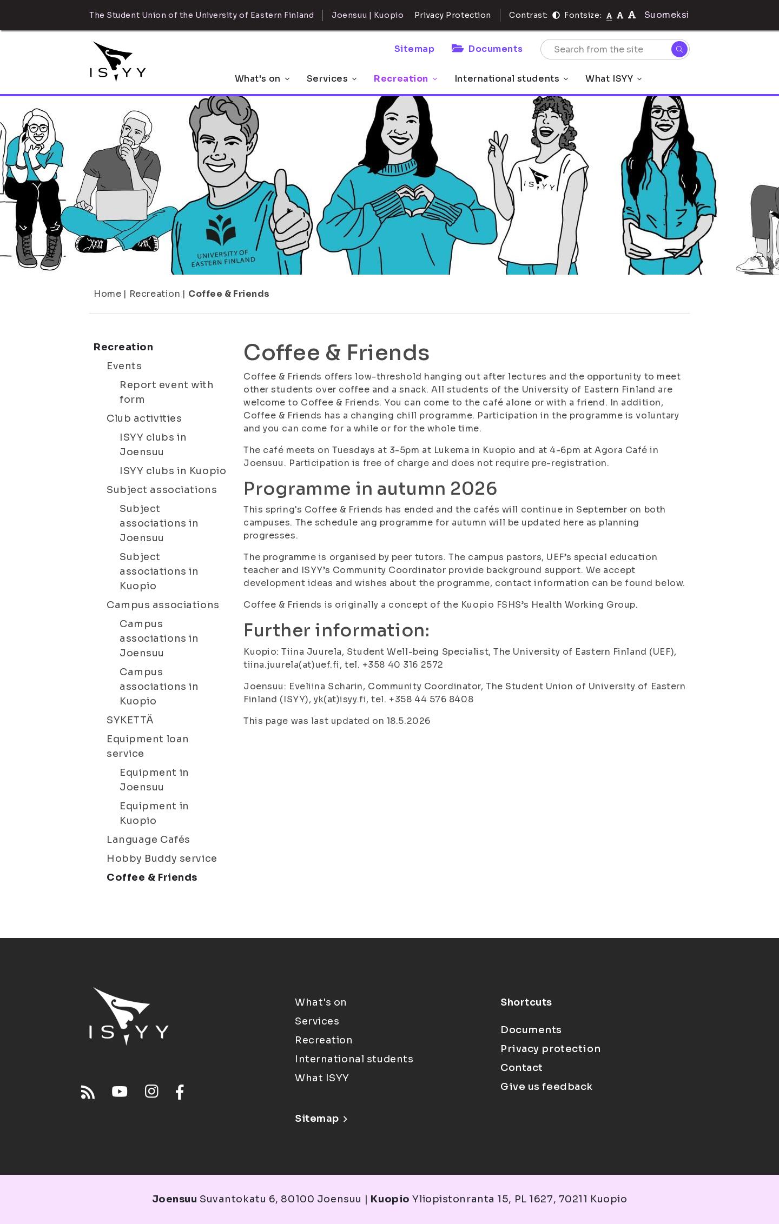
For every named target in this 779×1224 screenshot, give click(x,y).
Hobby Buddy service (162, 858)
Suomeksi (667, 15)
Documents (487, 49)
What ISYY (613, 78)
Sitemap (414, 49)
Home (107, 294)
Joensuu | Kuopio (368, 15)
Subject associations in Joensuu (159, 523)
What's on (262, 78)
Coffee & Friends (229, 294)
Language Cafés (148, 840)
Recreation (405, 78)
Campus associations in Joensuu (159, 638)
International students (511, 78)
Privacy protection (550, 1049)
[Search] (679, 49)
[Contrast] (556, 15)
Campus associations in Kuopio (159, 686)
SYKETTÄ (130, 720)
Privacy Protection (452, 15)
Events (124, 366)
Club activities (144, 418)
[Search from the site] (615, 49)
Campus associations (163, 605)
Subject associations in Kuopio (159, 571)
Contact (521, 1068)
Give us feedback (546, 1087)
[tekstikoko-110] (620, 15)
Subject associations (162, 490)
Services (332, 78)
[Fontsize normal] (609, 15)
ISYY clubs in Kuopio (173, 471)
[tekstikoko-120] (632, 15)
